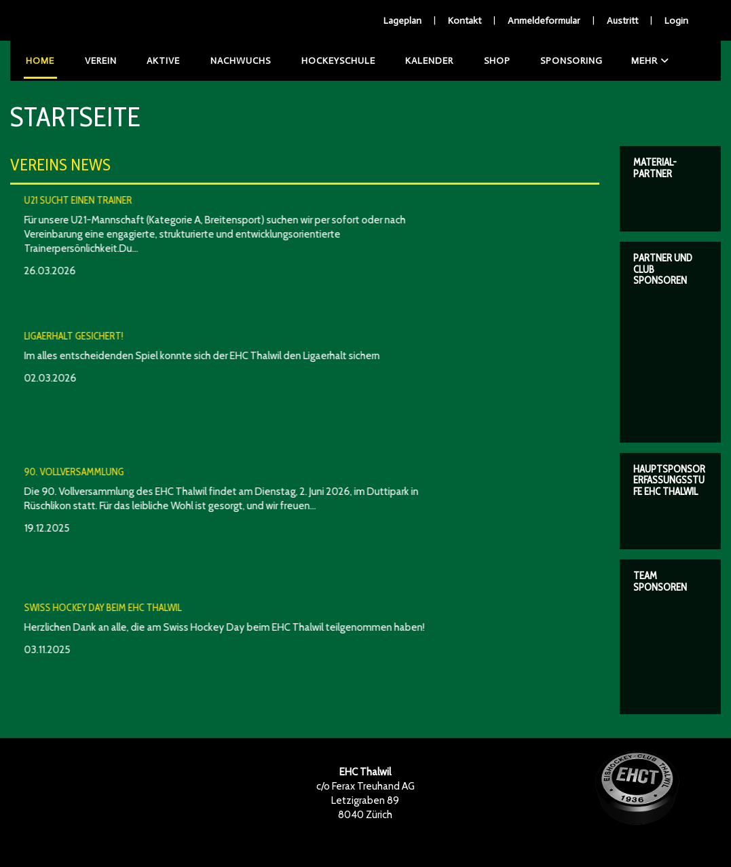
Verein (94, 61)
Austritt (622, 20)
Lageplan (402, 20)
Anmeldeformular (544, 20)
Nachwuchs (227, 61)
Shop (474, 61)
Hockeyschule (322, 61)
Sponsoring (546, 61)
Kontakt (464, 20)
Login (676, 20)
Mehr (623, 61)
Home (38, 61)
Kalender (410, 61)
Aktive (153, 61)
